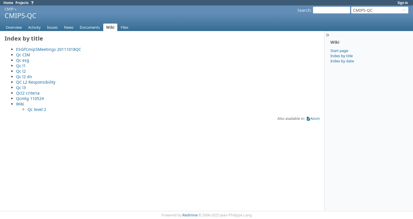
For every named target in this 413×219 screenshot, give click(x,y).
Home (8, 3)
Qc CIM (23, 54)
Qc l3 (21, 87)
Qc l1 (21, 65)
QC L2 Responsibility (35, 82)
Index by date (342, 61)
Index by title (341, 55)
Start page (339, 50)
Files (124, 27)
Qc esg (22, 60)
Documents (90, 27)
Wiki (110, 27)
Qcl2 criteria (28, 93)
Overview (14, 27)
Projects (22, 3)
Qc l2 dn (24, 76)
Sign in (403, 3)
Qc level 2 (37, 109)
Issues (52, 27)
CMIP (9, 8)
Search (304, 10)
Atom (315, 118)
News (68, 27)
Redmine (190, 215)
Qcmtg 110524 (30, 98)
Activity (34, 27)
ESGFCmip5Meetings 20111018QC (48, 49)
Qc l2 (21, 71)
